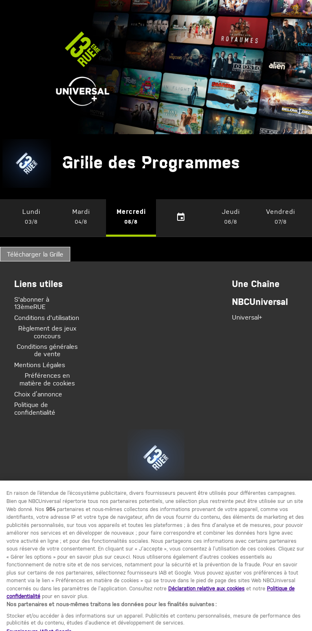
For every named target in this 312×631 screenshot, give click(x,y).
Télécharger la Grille (35, 254)
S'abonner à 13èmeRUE (31, 303)
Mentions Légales (39, 364)
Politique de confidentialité (34, 408)
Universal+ (247, 317)
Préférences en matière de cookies (47, 379)
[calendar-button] (181, 217)
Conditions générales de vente (47, 350)
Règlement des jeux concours (47, 332)
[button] (31, 217)
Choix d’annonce (38, 393)
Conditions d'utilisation (46, 317)
